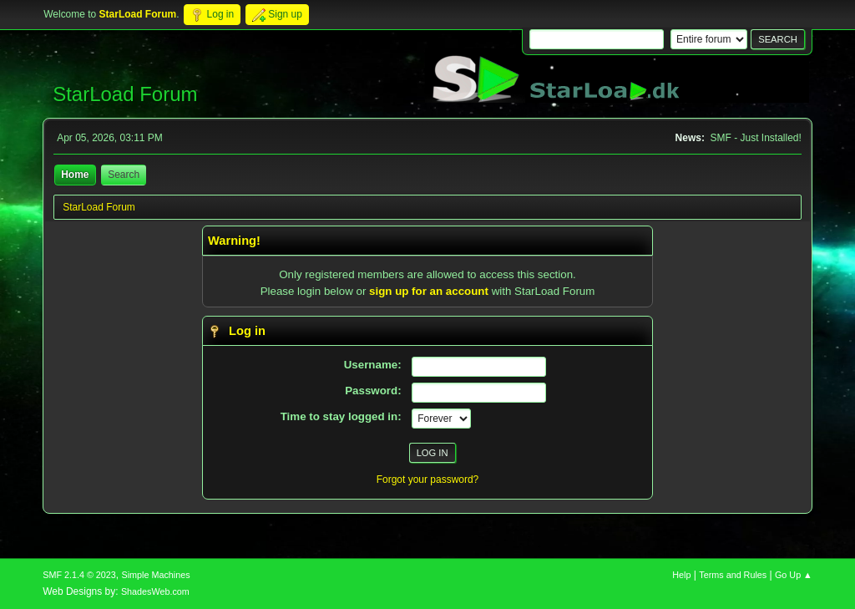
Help (681, 575)
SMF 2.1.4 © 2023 (79, 575)
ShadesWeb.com (155, 591)
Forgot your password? (428, 479)
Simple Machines (156, 575)
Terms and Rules (732, 575)
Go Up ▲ (793, 575)
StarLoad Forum (125, 94)
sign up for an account (428, 291)
